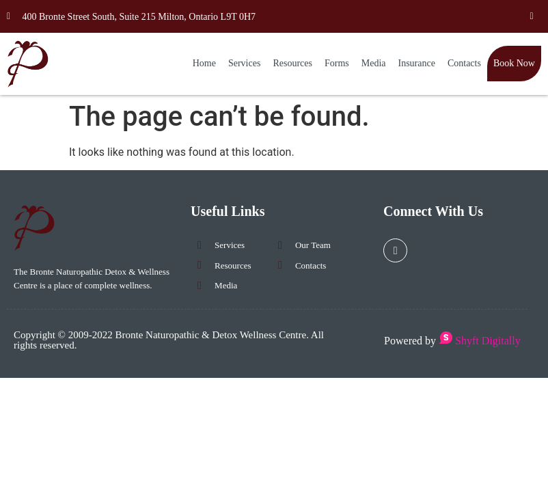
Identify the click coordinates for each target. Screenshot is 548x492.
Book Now (514, 63)
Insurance (416, 63)
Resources (292, 63)
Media (373, 63)
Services (244, 63)
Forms (337, 63)
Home (204, 63)
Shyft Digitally (480, 340)
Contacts (464, 63)
